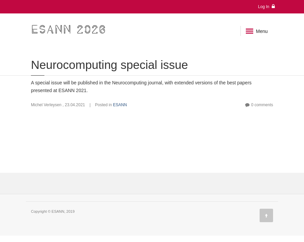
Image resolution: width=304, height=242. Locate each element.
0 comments (262, 105)
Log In (266, 6)
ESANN (120, 105)
